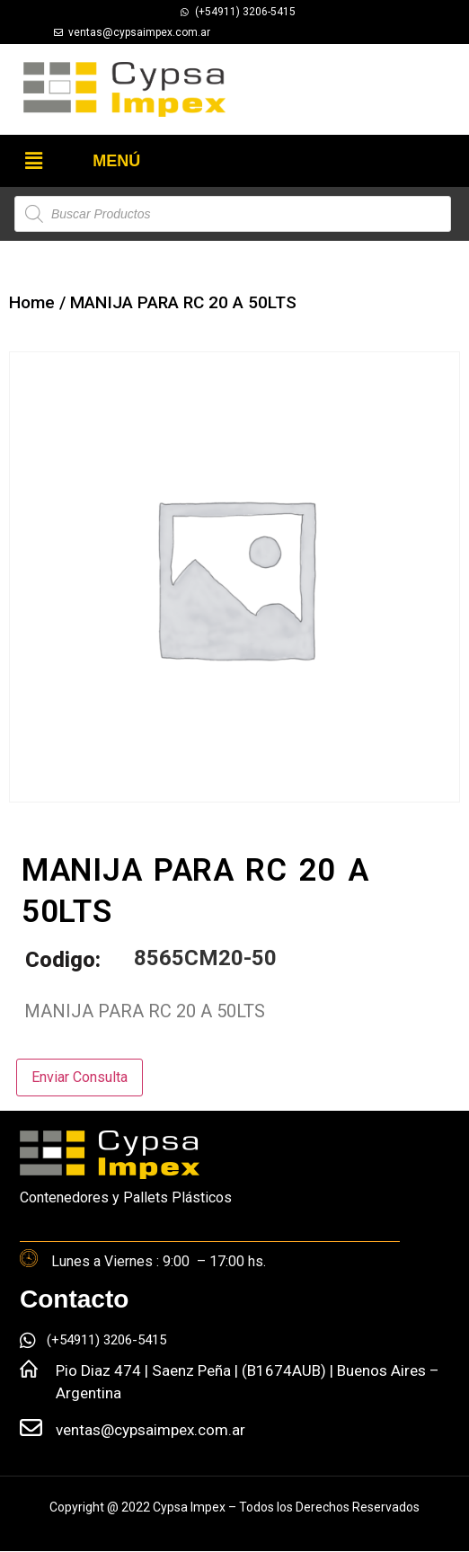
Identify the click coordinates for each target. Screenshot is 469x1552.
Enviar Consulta (79, 1077)
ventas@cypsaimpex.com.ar (150, 1430)
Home (32, 302)
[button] (33, 161)
